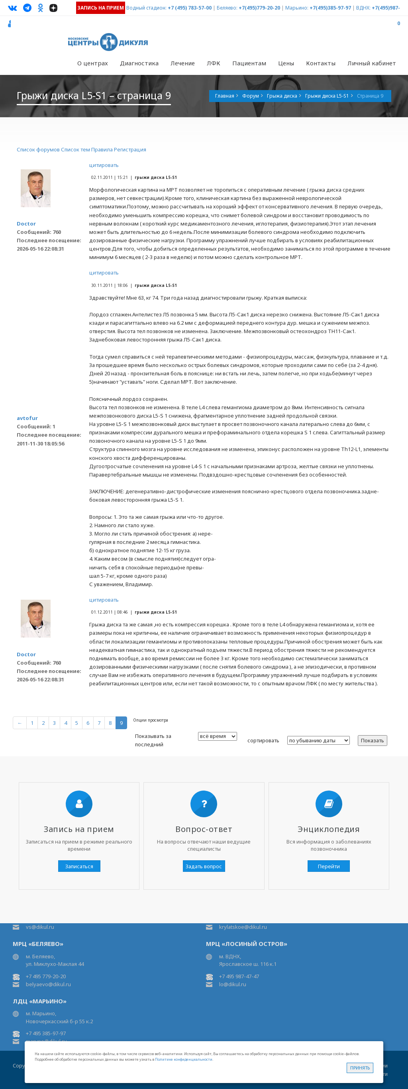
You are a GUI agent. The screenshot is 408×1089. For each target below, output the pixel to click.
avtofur (27, 418)
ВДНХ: (363, 7)
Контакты (320, 63)
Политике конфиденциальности (183, 1059)
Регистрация (130, 149)
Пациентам (249, 63)
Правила (102, 149)
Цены (286, 63)
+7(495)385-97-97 (330, 7)
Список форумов (38, 149)
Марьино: (296, 7)
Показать (372, 740)
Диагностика (139, 63)
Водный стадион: (146, 7)
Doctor (26, 223)
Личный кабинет (371, 63)
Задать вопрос (204, 866)
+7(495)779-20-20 (259, 7)
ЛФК (213, 63)
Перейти (329, 866)
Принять (360, 1068)
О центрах (92, 63)
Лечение (183, 63)
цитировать (104, 165)
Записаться (79, 866)
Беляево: (227, 7)
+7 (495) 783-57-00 (190, 7)
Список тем (75, 149)
